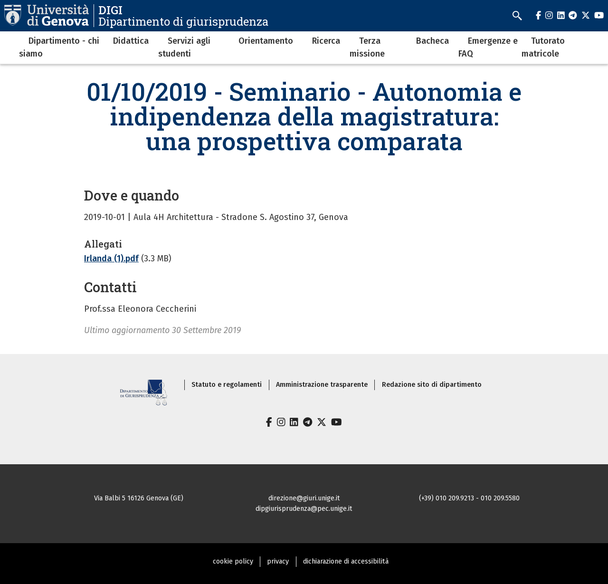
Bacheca (432, 41)
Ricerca (326, 41)
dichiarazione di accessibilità (346, 561)
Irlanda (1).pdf (111, 258)
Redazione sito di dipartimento (432, 385)
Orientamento (265, 41)
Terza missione (367, 47)
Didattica (131, 41)
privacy (278, 561)
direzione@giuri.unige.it (304, 498)
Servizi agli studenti (184, 47)
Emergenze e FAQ (488, 47)
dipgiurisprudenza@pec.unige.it (304, 509)
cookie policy (233, 561)
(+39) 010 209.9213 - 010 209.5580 (469, 498)
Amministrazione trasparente (322, 385)
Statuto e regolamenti (226, 385)
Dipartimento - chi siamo (59, 47)
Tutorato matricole (543, 47)
